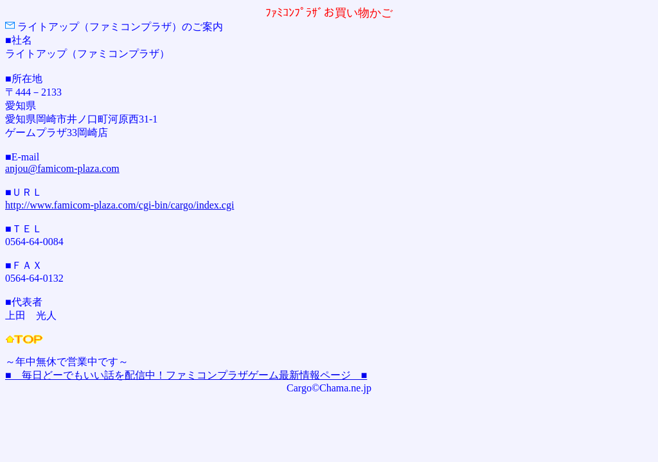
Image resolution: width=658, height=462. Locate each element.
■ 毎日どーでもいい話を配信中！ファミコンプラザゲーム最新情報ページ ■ (186, 375)
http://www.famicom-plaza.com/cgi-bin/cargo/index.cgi (119, 205)
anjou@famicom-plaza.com (62, 168)
